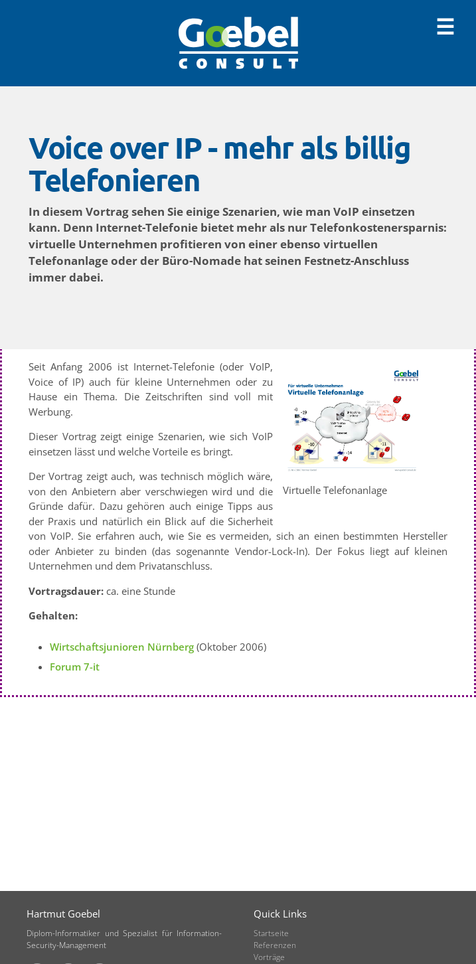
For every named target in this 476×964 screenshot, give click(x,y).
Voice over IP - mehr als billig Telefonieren (219, 164)
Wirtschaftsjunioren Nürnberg (122, 646)
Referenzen (275, 945)
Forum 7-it (75, 666)
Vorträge (269, 957)
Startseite (271, 933)
